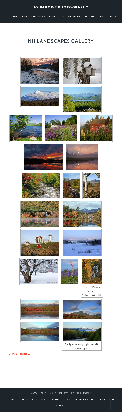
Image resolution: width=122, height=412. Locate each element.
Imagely (87, 392)
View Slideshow (19, 353)
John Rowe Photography (61, 7)
